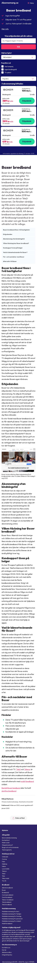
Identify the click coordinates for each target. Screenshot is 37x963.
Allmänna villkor (7, 952)
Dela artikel (18, 818)
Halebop (4, 864)
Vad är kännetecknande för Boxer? (15, 252)
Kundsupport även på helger (13, 248)
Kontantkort (6, 840)
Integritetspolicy (7, 955)
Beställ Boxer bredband (11, 788)
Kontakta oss (6, 947)
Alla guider (6, 835)
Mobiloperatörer (8, 854)
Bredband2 (5, 892)
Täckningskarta (7, 850)
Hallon (4, 866)
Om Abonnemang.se (9, 945)
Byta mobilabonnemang (9, 838)
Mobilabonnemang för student (11, 921)
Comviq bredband (7, 895)
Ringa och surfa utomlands (10, 847)
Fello (3, 861)
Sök (18, 47)
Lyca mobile (5, 869)
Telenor (27, 769)
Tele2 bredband (7, 904)
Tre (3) (4, 881)
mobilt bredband (27, 781)
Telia (3, 876)
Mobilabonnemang (9, 908)
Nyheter (5, 830)
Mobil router (6, 843)
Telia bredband (6, 902)
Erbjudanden (7, 234)
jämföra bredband (9, 791)
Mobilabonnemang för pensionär (12, 919)
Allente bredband (7, 888)
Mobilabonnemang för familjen (11, 914)
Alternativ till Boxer (10, 261)
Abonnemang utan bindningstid (14, 239)
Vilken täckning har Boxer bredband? (16, 243)
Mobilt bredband (7, 923)
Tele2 (18, 769)
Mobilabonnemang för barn (10, 911)
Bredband (5, 885)
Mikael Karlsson (7, 799)
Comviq (4, 859)
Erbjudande (26, 101)
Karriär (4, 950)
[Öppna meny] (30, 3)
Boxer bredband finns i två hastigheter (16, 230)
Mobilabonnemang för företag (11, 916)
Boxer (4, 890)
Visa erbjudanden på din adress (18, 36)
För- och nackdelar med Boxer (13, 257)
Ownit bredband (7, 897)
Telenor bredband (7, 900)
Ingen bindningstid (9, 69)
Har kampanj (7, 66)
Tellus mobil (5, 878)
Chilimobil (5, 857)
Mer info (5, 29)
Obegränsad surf (7, 845)
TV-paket (6, 72)
